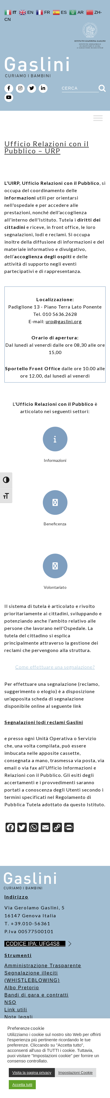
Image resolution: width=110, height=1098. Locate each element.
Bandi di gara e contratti (36, 995)
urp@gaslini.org (64, 321)
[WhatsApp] (34, 828)
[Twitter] (22, 828)
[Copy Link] (57, 828)
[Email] (45, 828)
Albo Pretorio (21, 987)
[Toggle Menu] (98, 118)
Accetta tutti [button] (22, 1084)
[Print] (69, 828)
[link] (64, 321)
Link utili (15, 1009)
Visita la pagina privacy (31, 1072)
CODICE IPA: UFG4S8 (35, 944)
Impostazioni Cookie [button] (75, 1072)
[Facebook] (10, 828)
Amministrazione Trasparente (42, 965)
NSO (10, 1002)
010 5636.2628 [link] (60, 314)
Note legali (18, 1017)
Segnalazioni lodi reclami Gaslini (43, 722)
